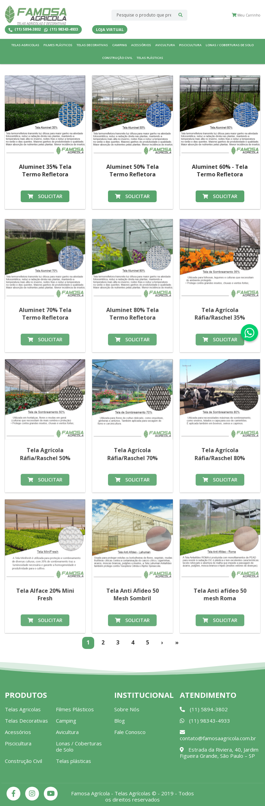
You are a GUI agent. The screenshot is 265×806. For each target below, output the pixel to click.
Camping (119, 45)
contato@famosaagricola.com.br (218, 736)
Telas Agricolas (25, 45)
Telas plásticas (150, 57)
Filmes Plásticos (57, 45)
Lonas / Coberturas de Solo (230, 45)
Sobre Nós (126, 709)
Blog (119, 720)
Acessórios (141, 45)
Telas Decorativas (92, 45)
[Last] (177, 643)
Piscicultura (190, 45)
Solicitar (45, 196)
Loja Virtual (110, 29)
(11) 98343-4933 (61, 29)
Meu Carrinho (246, 15)
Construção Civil (117, 57)
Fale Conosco (130, 731)
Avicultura (165, 45)
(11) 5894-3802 (25, 29)
